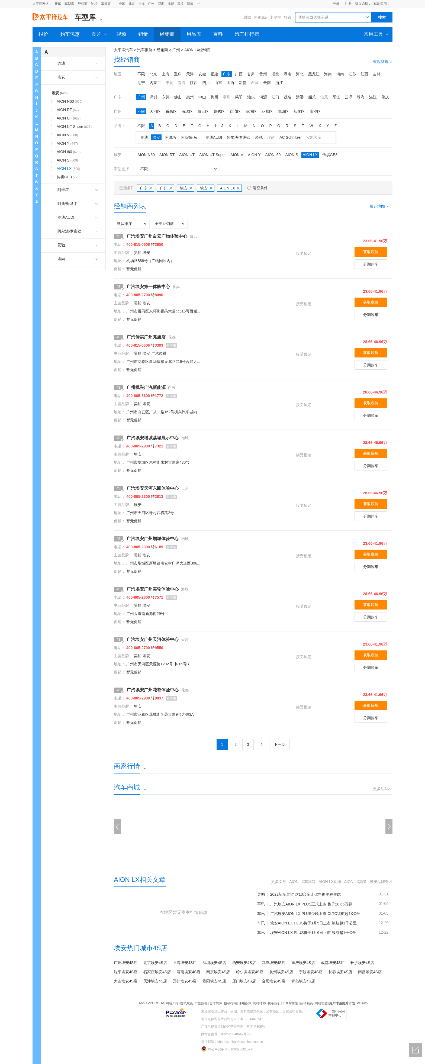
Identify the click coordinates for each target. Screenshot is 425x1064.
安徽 (202, 74)
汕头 (251, 97)
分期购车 (370, 264)
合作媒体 (215, 1003)
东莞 (165, 97)
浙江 (279, 82)
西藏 (255, 82)
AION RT (167, 155)
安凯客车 (313, 137)
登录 (336, 4)
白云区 (203, 111)
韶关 (312, 97)
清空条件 (260, 188)
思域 (247, 17)
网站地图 (321, 1003)
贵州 (263, 74)
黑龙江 (314, 74)
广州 (151, 4)
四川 (206, 82)
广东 (226, 74)
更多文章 (278, 881)
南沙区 (315, 111)
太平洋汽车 (123, 50)
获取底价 (370, 252)
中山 (202, 97)
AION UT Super (212, 155)
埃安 (156, 137)
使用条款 (245, 1003)
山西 (230, 82)
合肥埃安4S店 (273, 981)
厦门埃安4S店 (244, 981)
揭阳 (239, 97)
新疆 (242, 82)
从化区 (299, 111)
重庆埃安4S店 (303, 962)
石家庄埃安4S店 (157, 972)
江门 (275, 97)
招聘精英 (306, 1003)
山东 (218, 82)
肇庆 (385, 97)
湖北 (275, 74)
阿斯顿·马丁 (191, 137)
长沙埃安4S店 (362, 962)
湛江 (373, 97)
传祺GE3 (329, 155)
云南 (267, 82)
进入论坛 (361, 4)
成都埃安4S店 (332, 962)
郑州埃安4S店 (185, 981)
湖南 (287, 74)
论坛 (94, 4)
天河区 (155, 111)
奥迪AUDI (213, 137)
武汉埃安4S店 (273, 962)
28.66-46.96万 (375, 342)
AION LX (310, 155)
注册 (348, 4)
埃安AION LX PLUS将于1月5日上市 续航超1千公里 (313, 923)
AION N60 (146, 155)
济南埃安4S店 (188, 972)
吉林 (377, 74)
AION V (236, 155)
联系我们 (274, 1003)
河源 (263, 97)
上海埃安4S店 (185, 962)
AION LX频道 (355, 881)
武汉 (180, 4)
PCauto (362, 1003)
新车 (57, 4)
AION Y (254, 155)
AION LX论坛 (330, 881)
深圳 (161, 4)
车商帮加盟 (290, 1003)
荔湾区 (235, 111)
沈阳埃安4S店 (125, 972)
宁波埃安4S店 (311, 972)
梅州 (214, 97)
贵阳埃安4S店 (214, 981)
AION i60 (273, 155)
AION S (291, 155)
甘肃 (251, 74)
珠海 (361, 97)
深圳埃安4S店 (214, 962)
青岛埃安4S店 (303, 981)
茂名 (287, 97)
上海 (141, 4)
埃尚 (271, 137)
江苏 (352, 74)
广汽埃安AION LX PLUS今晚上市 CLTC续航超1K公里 (315, 913)
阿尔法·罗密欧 (238, 137)
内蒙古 (155, 82)
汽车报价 (144, 50)
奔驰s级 (260, 17)
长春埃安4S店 (340, 972)
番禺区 (171, 111)
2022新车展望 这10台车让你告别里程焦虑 (305, 894)
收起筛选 (382, 61)
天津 (190, 74)
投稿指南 (230, 1003)
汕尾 (324, 97)
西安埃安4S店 (244, 962)
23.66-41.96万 (375, 241)
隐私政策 (186, 1003)
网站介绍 (172, 1003)
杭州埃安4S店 (281, 972)
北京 (131, 4)
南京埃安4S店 (218, 972)
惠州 (190, 97)
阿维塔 (170, 137)
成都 (171, 4)
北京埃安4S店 (155, 962)
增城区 (283, 111)
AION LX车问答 (302, 881)
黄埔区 (251, 111)
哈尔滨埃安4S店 (249, 972)
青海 (181, 82)
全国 (122, 4)
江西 (364, 74)
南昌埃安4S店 (370, 972)
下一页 (279, 744)
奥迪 (144, 137)
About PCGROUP (151, 1003)
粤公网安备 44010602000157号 (227, 1049)
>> (199, 4)
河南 (340, 74)
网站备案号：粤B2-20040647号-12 (226, 1034)
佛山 (178, 97)
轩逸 (287, 17)
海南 (328, 74)
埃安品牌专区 (381, 881)
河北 (300, 74)
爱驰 (259, 137)
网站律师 (259, 1003)
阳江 (336, 97)
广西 (239, 74)
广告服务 (201, 1003)
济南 (190, 4)
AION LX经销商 (197, 50)
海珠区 (187, 111)
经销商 (83, 4)
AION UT (187, 155)
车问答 (106, 4)
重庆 (178, 74)
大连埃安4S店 (125, 981)
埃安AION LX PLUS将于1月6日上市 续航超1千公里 (313, 932)
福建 (214, 74)
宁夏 (169, 82)
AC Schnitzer (290, 137)
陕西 (194, 82)
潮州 (226, 97)
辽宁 (141, 82)
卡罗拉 (275, 17)
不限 (141, 74)
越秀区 (219, 111)
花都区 (267, 111)
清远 (300, 97)
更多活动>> (382, 788)
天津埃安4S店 (155, 981)
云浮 (348, 97)
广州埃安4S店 (125, 962)
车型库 (69, 4)
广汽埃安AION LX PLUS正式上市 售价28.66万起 (311, 904)
